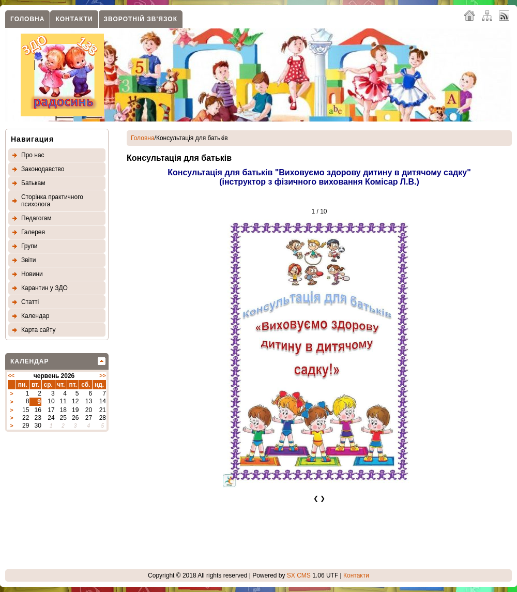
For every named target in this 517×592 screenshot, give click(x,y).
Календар (35, 316)
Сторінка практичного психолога (52, 200)
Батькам (33, 183)
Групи (29, 246)
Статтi (30, 302)
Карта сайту (38, 329)
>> (102, 375)
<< (11, 375)
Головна (27, 19)
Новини (32, 274)
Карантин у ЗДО (44, 288)
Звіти (28, 260)
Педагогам (36, 218)
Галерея (33, 232)
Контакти (74, 19)
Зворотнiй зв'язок (140, 19)
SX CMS (299, 575)
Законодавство (42, 169)
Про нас (32, 155)
